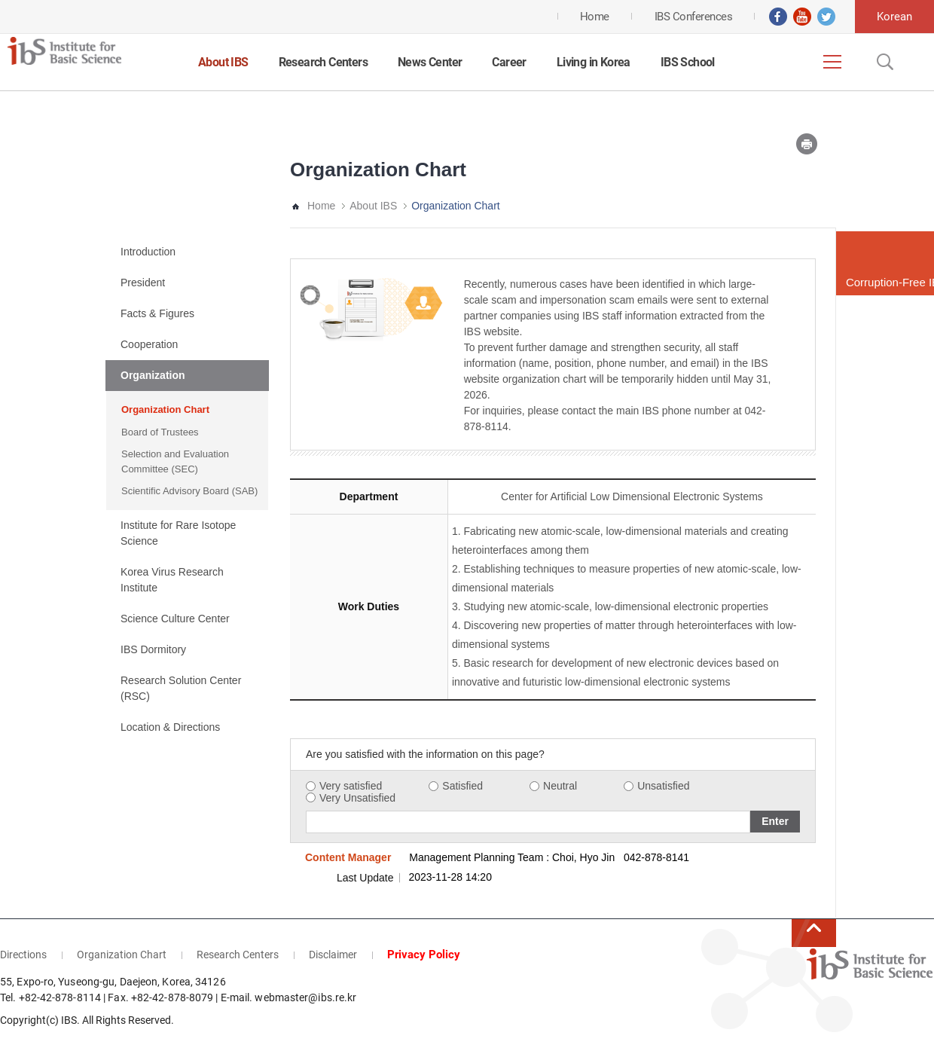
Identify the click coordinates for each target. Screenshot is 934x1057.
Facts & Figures (157, 313)
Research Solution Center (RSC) (181, 688)
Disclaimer (333, 955)
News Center (430, 62)
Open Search (883, 61)
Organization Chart (165, 409)
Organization (153, 375)
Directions (23, 955)
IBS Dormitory (153, 649)
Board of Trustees (160, 432)
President (143, 282)
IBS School (688, 62)
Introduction (148, 252)
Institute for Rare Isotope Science (178, 533)
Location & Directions (170, 727)
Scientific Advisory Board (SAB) (189, 490)
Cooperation (149, 344)
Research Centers (323, 62)
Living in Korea (593, 62)
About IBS (223, 62)
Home (321, 206)
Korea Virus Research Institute (172, 580)
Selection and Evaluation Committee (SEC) (175, 461)
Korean (894, 16)
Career (509, 62)
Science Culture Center (175, 619)
